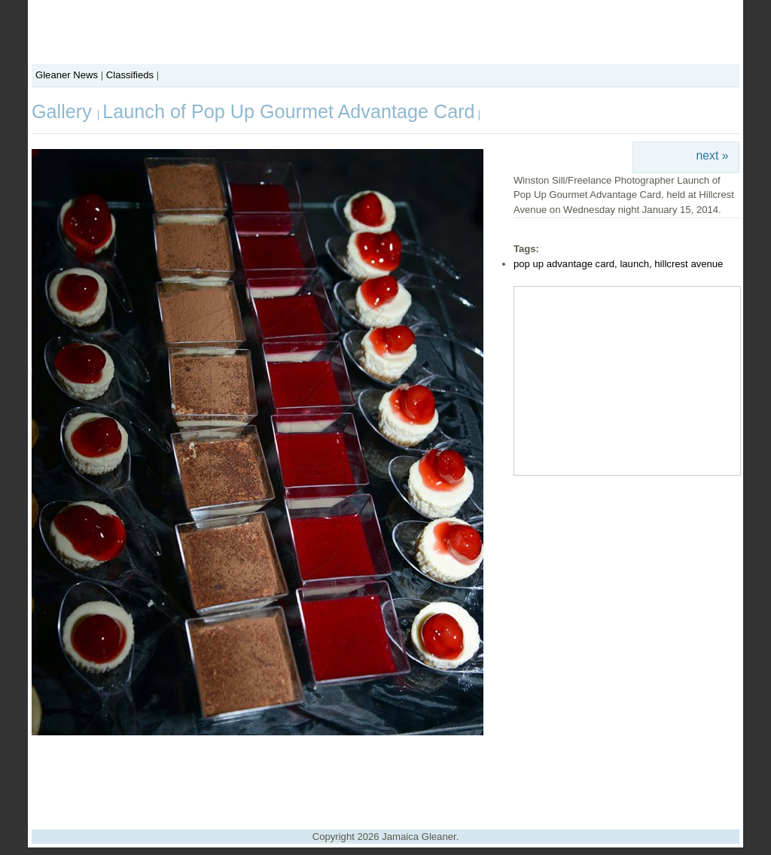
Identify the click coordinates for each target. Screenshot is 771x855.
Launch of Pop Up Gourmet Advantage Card (288, 111)
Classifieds (130, 75)
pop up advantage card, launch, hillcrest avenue (618, 263)
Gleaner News (66, 75)
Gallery (64, 111)
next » (712, 155)
